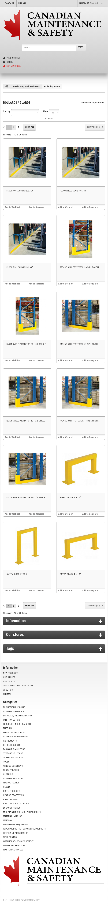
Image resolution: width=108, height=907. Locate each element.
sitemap (22, 3)
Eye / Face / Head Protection (17, 715)
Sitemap (7, 694)
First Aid (7, 728)
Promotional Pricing (14, 707)
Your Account (11, 58)
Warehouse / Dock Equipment (26, 86)
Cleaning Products (13, 778)
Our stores (15, 634)
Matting (7, 820)
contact (9, 3)
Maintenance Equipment (15, 824)
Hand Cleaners (10, 799)
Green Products (11, 791)
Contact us (9, 681)
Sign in (8, 62)
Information (16, 620)
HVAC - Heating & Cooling (16, 803)
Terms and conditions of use (18, 685)
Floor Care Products (14, 732)
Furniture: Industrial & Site (17, 724)
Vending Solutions (13, 766)
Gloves (6, 787)
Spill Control (10, 837)
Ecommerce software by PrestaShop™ (24, 900)
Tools (6, 761)
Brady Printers (11, 770)
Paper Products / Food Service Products (24, 828)
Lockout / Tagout (12, 807)
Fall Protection (11, 720)
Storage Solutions (13, 753)
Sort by (6, 111)
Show (45, 111)
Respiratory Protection (15, 833)
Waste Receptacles (13, 849)
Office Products (11, 745)
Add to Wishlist (12, 207)
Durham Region (12, 66)
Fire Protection (11, 782)
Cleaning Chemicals (13, 711)
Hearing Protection (13, 795)
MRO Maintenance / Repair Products (22, 812)
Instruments (10, 740)
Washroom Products (14, 845)
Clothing (8, 774)
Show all (29, 127)
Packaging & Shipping (14, 749)
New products (10, 673)
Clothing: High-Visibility (15, 736)
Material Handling (12, 816)
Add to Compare (36, 207)
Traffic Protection (13, 757)
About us (8, 689)
